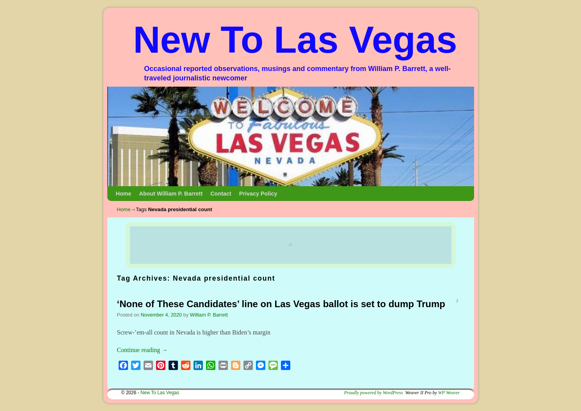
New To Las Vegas (295, 39)
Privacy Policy (258, 193)
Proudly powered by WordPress (373, 392)
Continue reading (142, 350)
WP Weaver (449, 392)
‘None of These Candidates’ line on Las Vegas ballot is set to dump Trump (281, 304)
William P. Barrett (209, 315)
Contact (220, 193)
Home (123, 193)
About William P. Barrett (171, 193)
